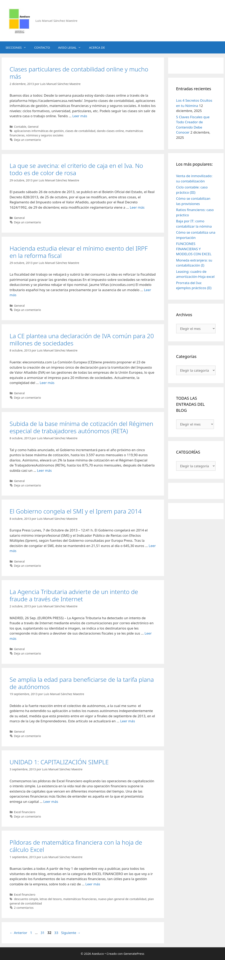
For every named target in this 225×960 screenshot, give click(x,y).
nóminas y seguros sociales (44, 135)
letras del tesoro (51, 899)
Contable (20, 127)
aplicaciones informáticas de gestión (39, 131)
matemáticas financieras (79, 899)
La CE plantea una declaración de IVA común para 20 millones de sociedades (82, 339)
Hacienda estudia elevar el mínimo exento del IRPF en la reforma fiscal (79, 252)
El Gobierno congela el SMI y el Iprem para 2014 (76, 511)
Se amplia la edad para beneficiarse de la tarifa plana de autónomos (82, 683)
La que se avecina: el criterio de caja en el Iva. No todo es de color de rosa (76, 169)
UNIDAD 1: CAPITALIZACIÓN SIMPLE (59, 762)
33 (56, 932)
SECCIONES (18, 47)
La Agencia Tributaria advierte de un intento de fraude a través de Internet (74, 595)
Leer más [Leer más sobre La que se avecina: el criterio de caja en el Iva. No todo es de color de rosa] (137, 207)
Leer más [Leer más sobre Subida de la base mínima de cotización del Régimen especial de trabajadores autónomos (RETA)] (44, 470)
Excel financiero (24, 812)
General (33, 127)
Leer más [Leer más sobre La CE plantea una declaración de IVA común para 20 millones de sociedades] (47, 382)
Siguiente (71, 932)
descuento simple (26, 899)
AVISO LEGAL (71, 47)
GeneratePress (133, 954)
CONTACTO (42, 47)
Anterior (18, 932)
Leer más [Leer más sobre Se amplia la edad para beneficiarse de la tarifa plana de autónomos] (127, 721)
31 (42, 932)
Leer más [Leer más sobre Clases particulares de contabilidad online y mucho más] (79, 116)
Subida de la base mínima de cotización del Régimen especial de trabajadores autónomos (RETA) (81, 427)
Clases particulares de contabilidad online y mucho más (79, 73)
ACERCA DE (97, 47)
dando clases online (110, 131)
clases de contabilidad (80, 131)
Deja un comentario (27, 140)
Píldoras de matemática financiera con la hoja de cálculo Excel (76, 846)
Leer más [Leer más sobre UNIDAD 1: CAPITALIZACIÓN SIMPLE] (50, 801)
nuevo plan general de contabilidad (122, 899)
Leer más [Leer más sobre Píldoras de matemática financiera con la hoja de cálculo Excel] (92, 884)
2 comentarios (23, 908)
